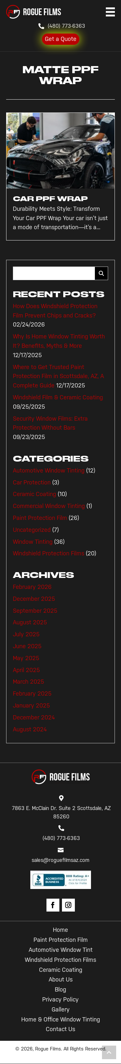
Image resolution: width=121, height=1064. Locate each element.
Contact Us (60, 1029)
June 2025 (27, 646)
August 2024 (30, 729)
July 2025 (26, 634)
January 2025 (31, 705)
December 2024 (34, 717)
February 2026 (32, 587)
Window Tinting (33, 541)
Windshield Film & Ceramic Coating (58, 397)
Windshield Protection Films (48, 553)
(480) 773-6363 (66, 26)
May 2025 (26, 658)
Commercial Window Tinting (49, 506)
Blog (60, 989)
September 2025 (35, 610)
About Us (61, 979)
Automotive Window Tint (61, 949)
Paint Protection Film (40, 518)
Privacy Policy (60, 999)
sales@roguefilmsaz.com (60, 860)
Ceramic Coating (34, 494)
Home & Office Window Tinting (60, 1019)
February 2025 (32, 693)
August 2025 (30, 622)
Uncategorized (32, 529)
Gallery (61, 1009)
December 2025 (34, 598)
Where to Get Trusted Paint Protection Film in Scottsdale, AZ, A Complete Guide (58, 376)
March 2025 (28, 681)
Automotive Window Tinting (49, 470)
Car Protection (32, 482)
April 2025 (26, 670)
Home (60, 929)
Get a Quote (60, 39)
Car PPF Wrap (50, 199)
